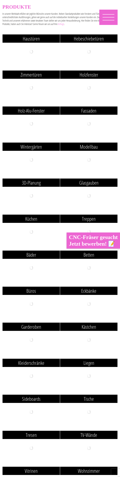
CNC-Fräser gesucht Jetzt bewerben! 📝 (93, 240)
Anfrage (61, 24)
